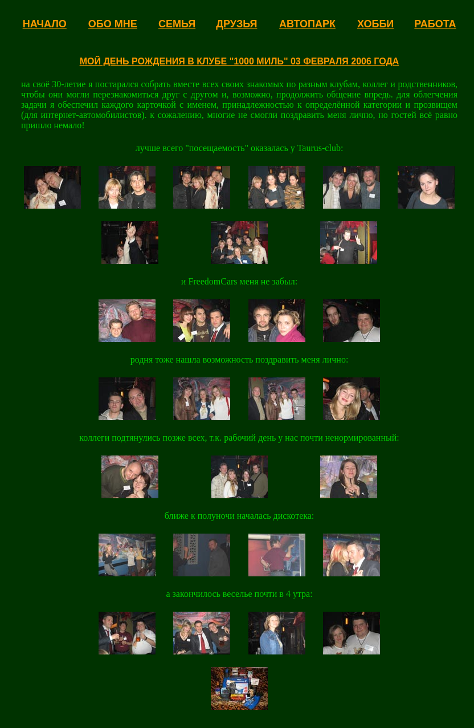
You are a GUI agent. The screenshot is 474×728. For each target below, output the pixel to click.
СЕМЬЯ (176, 24)
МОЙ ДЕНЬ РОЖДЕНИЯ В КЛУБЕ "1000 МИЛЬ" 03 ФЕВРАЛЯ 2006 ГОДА (239, 61)
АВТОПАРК (307, 24)
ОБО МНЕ (112, 24)
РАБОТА (435, 24)
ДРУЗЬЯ (236, 24)
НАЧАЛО (45, 24)
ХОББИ (375, 24)
